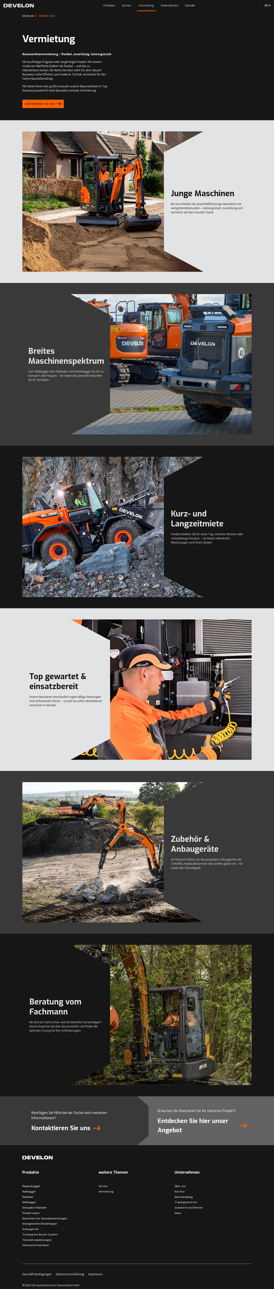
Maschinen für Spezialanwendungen (44, 1218)
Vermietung (146, 5)
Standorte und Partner (189, 1207)
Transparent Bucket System (40, 1234)
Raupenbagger (31, 1186)
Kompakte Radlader (34, 1207)
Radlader (27, 1197)
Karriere (180, 1191)
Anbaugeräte (30, 1229)
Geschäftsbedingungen (37, 1274)
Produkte (109, 5)
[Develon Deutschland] (18, 6)
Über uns (180, 1186)
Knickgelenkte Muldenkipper (39, 1223)
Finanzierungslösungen (37, 1240)
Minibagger (29, 1202)
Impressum (95, 1274)
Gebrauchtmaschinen (35, 1245)
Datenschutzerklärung (70, 1274)
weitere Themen (113, 1172)
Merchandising (184, 1197)
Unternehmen (169, 5)
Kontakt (190, 5)
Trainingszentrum (186, 1202)
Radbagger (29, 1191)
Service (127, 5)
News (178, 1213)
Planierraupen (31, 1213)
